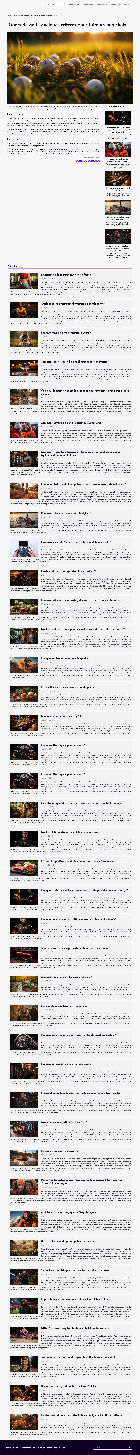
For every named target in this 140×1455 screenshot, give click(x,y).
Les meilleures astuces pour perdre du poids (67, 687)
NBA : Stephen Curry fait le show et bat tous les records (75, 1328)
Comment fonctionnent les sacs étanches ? (66, 977)
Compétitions (88, 4)
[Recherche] (56, 4)
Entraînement (115, 4)
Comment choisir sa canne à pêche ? (63, 716)
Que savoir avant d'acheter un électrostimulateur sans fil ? (76, 542)
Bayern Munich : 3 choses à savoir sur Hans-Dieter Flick (74, 1299)
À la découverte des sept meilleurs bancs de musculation (75, 948)
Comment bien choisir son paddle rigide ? (66, 513)
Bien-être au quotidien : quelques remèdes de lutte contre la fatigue (81, 803)
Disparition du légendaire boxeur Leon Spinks (68, 1386)
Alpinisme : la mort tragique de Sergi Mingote (68, 1212)
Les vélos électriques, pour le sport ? (63, 745)
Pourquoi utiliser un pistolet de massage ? (66, 1064)
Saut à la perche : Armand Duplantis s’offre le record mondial (78, 1357)
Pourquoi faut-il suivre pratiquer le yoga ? (66, 333)
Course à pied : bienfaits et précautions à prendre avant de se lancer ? (83, 484)
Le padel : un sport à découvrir (59, 1151)
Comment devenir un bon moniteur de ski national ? (72, 423)
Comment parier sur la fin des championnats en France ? (75, 362)
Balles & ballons (102, 4)
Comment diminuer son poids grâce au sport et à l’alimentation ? (80, 600)
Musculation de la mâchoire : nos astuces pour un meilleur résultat (118, 248)
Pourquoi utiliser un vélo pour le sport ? (64, 658)
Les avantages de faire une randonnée (64, 1006)
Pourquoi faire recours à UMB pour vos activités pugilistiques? (78, 919)
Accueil (9, 15)
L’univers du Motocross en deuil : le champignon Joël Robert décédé (82, 1415)
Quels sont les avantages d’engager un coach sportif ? (73, 303)
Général (126, 4)
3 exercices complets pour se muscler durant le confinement (76, 1270)
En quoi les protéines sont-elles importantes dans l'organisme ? (78, 861)
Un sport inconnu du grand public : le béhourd (68, 1241)
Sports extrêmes (74, 4)
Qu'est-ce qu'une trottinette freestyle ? (64, 1122)
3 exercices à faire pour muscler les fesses (66, 275)
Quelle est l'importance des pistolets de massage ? (71, 832)
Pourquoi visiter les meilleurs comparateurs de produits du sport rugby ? (118, 130)
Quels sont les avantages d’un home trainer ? (68, 571)
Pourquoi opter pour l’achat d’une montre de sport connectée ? (78, 1035)
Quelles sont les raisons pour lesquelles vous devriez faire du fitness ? (82, 629)
